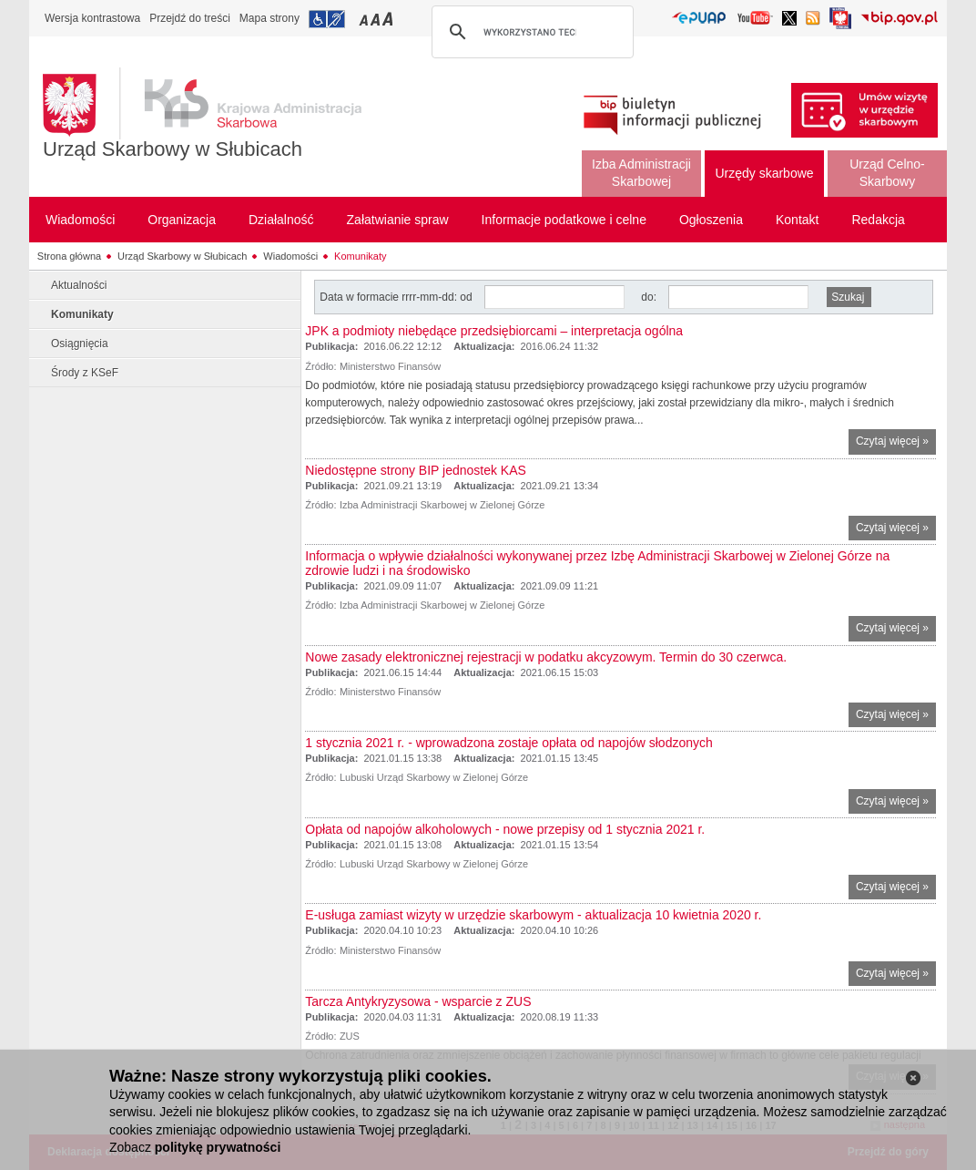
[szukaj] (529, 32)
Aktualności (79, 285)
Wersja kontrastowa (92, 18)
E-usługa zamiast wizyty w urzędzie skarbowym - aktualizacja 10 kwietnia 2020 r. (533, 915)
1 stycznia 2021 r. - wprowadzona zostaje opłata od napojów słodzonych (509, 742)
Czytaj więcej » (896, 443)
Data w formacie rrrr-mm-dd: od (397, 297)
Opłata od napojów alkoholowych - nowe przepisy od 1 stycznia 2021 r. (505, 829)
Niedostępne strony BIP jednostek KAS (415, 470)
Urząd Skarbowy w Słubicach (172, 149)
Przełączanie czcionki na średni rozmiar (377, 19)
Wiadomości (290, 256)
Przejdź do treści (189, 18)
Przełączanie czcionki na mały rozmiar (365, 19)
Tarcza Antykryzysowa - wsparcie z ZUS (418, 1001)
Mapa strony (269, 18)
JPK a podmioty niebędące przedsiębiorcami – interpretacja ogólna (494, 330)
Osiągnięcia (79, 343)
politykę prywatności (217, 1147)
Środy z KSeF (84, 372)
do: (648, 297)
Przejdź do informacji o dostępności (327, 19)
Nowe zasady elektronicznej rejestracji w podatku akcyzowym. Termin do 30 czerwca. (546, 657)
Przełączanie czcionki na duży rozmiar (389, 19)
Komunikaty (360, 256)
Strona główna (69, 256)
